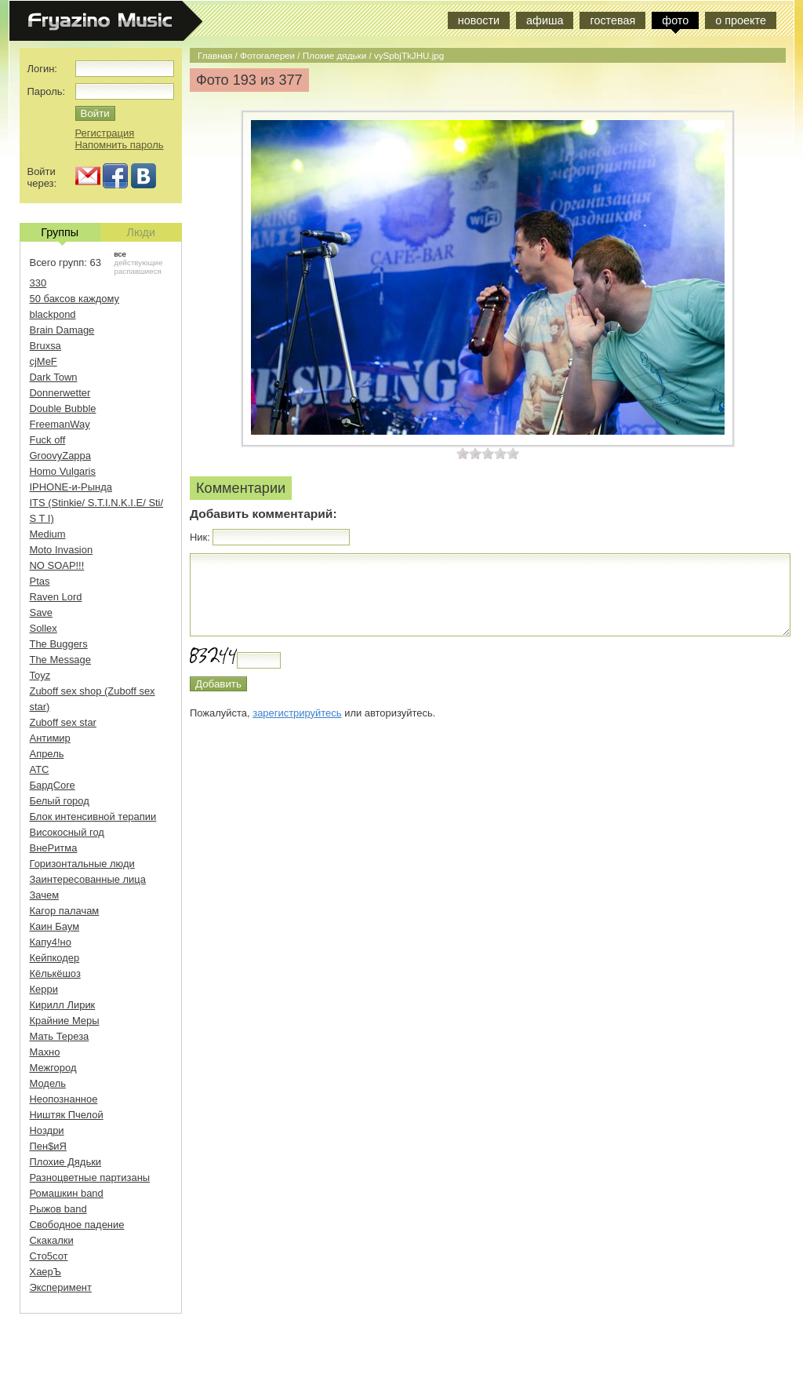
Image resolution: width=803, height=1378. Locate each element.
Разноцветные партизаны (90, 1177)
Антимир (50, 738)
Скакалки (52, 1240)
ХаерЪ (46, 1272)
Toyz (40, 675)
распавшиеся (138, 271)
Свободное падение (77, 1224)
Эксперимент (61, 1287)
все (120, 254)
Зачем (45, 895)
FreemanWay (60, 424)
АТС (39, 769)
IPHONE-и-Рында (71, 487)
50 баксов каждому (75, 298)
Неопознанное (64, 1099)
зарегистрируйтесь (297, 713)
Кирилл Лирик (63, 1005)
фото (675, 20)
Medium (48, 534)
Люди (141, 232)
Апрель (47, 754)
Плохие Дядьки (66, 1162)
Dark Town (54, 377)
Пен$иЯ (48, 1146)
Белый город (59, 801)
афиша (544, 20)
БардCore (52, 785)
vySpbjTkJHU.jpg (409, 55)
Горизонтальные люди (82, 863)
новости (479, 20)
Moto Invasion (61, 550)
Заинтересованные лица (88, 879)
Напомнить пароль (119, 145)
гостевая (612, 20)
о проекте (740, 20)
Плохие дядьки (334, 55)
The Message (60, 659)
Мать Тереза (59, 1036)
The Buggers (59, 644)
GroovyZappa (60, 455)
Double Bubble (63, 408)
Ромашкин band (67, 1193)
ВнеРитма (54, 848)
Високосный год (67, 832)
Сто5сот (49, 1256)
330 (38, 283)
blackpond (53, 314)
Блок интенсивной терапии (93, 816)
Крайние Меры (65, 1020)
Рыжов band (58, 1209)
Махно (45, 1052)
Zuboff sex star (63, 722)
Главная (215, 55)
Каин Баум (55, 926)
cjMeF (43, 361)
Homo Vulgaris (63, 471)
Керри (44, 989)
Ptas (40, 581)
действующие (138, 262)
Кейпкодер (55, 958)
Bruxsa (45, 346)
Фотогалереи (267, 55)
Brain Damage (62, 330)
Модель (48, 1083)
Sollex (43, 628)
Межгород (53, 1068)
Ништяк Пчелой (67, 1115)
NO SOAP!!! (57, 565)
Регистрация (105, 133)
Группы (59, 234)
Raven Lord (56, 597)
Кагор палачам (65, 911)
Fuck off (48, 440)
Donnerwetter (60, 393)
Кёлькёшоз (55, 973)
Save (41, 612)
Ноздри (47, 1130)
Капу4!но (50, 942)
